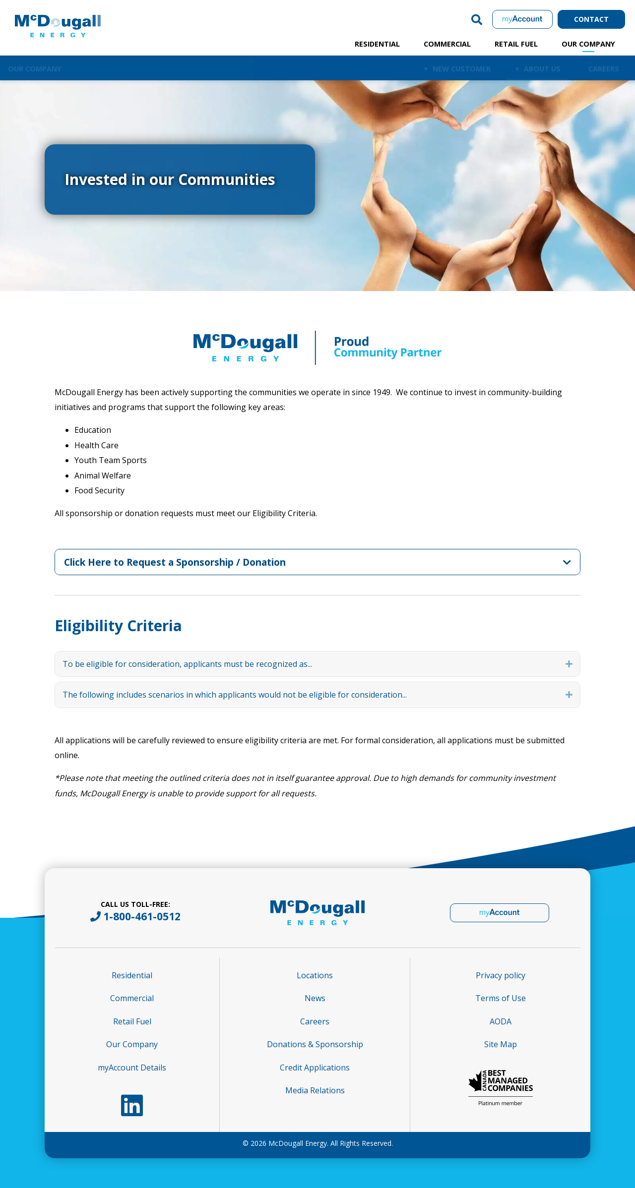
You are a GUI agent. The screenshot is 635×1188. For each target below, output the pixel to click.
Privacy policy (500, 975)
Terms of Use (500, 998)
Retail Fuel (516, 44)
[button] (476, 19)
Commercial (447, 44)
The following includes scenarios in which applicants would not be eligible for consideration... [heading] (235, 694)
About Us (542, 68)
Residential (377, 44)
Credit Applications (315, 1067)
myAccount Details (132, 1067)
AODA (500, 1021)
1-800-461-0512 (142, 916)
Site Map (500, 1044)
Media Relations (315, 1090)
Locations (315, 975)
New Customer (462, 68)
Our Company (588, 44)
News (315, 998)
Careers (603, 68)
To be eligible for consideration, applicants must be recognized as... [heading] (187, 663)
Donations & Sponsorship (315, 1044)
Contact (591, 19)
